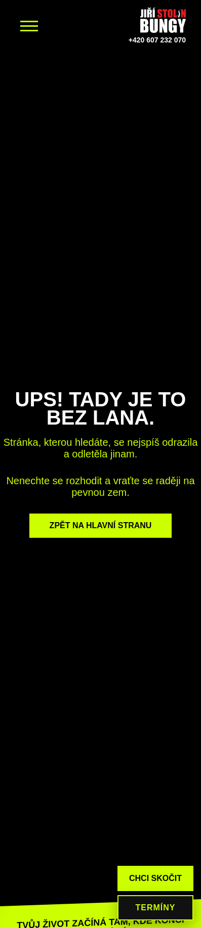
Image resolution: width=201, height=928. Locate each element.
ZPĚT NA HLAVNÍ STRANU (101, 525)
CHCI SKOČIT (155, 878)
